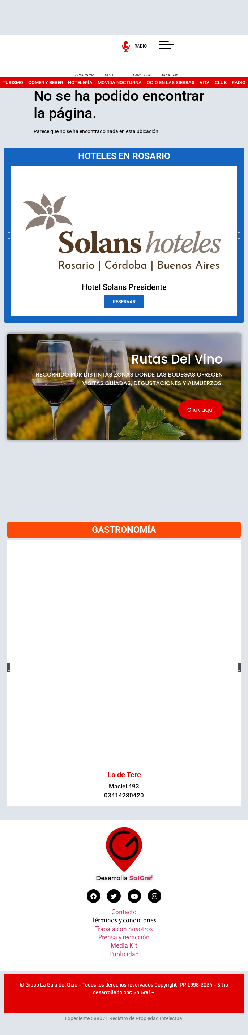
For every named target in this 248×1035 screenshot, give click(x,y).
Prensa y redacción (124, 937)
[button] (8, 235)
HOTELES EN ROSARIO (124, 156)
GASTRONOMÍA (124, 530)
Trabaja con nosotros (124, 928)
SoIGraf (141, 878)
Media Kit (124, 945)
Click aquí (200, 409)
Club (221, 82)
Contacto (124, 912)
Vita (205, 82)
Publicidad (124, 954)
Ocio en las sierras (170, 82)
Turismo (13, 82)
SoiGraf (141, 992)
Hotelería (80, 82)
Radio (238, 82)
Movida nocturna (120, 82)
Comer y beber (45, 82)
